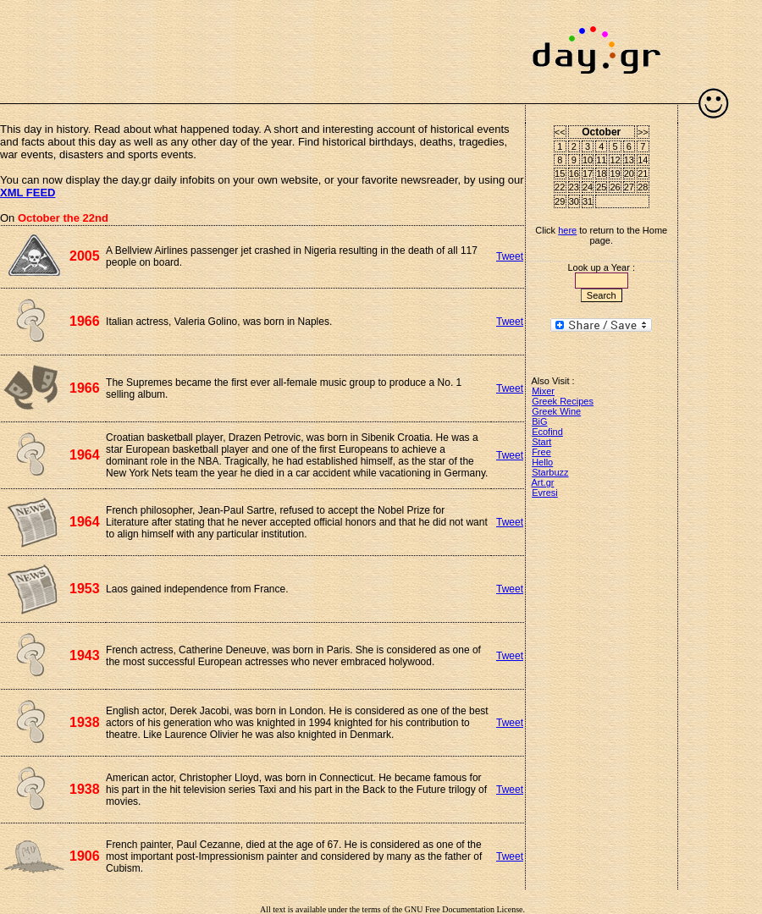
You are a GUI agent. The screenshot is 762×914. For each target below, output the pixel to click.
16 (574, 173)
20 (629, 173)
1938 (84, 722)
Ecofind (547, 432)
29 (560, 201)
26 (615, 187)
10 (588, 160)
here (567, 230)
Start (541, 442)
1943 (84, 655)
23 (574, 187)
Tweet (509, 256)
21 (643, 173)
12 (615, 160)
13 (629, 160)
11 (601, 160)
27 (629, 187)
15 (560, 173)
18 (601, 173)
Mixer (543, 391)
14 (643, 160)
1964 (84, 455)
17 (588, 173)
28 (643, 187)
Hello (542, 462)
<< (560, 132)
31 (588, 201)
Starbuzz (550, 472)
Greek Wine (556, 411)
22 (560, 187)
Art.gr (543, 482)
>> (643, 132)
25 (601, 187)
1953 (84, 588)
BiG (539, 421)
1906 (84, 856)
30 (574, 201)
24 (588, 187)
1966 (84, 321)
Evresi (545, 492)
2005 (84, 256)
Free (541, 452)
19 (615, 173)
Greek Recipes (563, 401)
